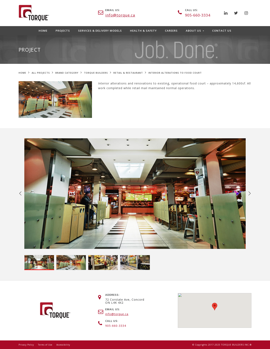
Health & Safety (143, 30)
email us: (112, 10)
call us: (191, 10)
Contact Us (221, 30)
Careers (171, 30)
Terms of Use (45, 344)
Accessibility (63, 344)
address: (112, 295)
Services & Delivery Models (100, 30)
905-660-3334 (197, 15)
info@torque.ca (120, 15)
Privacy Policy (26, 344)
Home (43, 30)
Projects (63, 30)
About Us (194, 30)
